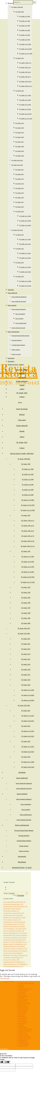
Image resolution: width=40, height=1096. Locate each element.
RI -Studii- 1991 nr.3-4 (25, 67)
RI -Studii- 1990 (19, 11)
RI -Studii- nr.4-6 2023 (25, 272)
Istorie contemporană (13, 331)
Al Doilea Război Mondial (18, 345)
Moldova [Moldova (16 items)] (21, 944)
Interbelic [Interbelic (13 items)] (12, 928)
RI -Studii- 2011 (19, 169)
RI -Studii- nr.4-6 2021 (25, 244)
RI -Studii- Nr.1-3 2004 (25, 281)
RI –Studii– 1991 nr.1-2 (25, 63)
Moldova (21, 1025)
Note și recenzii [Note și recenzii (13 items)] (19, 948)
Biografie (21, 985)
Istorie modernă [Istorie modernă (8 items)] (13, 937)
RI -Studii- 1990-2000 (17, 7)
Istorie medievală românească (19, 297)
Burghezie (21, 987)
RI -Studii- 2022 (19, 248)
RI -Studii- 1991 (19, 58)
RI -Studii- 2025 (22, 393)
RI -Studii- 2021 (19, 234)
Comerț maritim (23, 990)
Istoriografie (11, 358)
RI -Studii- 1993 (19, 123)
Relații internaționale (24, 1038)
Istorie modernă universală (18, 328)
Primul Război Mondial (25, 1029)
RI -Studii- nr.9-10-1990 (25, 49)
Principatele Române (24, 1031)
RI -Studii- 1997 (19, 142)
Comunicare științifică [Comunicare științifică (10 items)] (13, 913)
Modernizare (22, 1023)
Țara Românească (23, 1044)
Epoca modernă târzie (20, 323)
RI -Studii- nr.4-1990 (24, 30)
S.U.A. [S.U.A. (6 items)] (7, 960)
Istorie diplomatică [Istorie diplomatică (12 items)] (12, 933)
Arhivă (22, 389)
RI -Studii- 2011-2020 (17, 165)
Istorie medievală (12, 293)
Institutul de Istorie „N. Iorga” (22, 867)
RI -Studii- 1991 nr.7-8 (25, 76)
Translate (18, 895)
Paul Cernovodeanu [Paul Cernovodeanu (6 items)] (12, 951)
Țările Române (22, 1045)
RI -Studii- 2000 (19, 155)
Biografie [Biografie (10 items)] (8, 908)
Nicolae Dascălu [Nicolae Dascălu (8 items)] (11, 946)
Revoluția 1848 (22, 1042)
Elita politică (22, 992)
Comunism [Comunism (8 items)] (8, 915)
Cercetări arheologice (24, 989)
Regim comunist (16, 349)
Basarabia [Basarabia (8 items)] (22, 906)
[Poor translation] (7, 1062)
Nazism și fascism (16, 354)
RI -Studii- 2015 (19, 188)
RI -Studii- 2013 (19, 179)
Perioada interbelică (17, 340)
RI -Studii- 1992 (19, 90)
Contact (22, 397)
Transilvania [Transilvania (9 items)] (9, 962)
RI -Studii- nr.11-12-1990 (25, 53)
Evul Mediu (21, 998)
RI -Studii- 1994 (19, 128)
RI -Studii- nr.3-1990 (24, 25)
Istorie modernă (12, 305)
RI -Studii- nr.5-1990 (24, 35)
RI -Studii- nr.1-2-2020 (25, 216)
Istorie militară (22, 1011)
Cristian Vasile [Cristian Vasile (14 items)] (13, 920)
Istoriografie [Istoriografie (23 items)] (18, 940)
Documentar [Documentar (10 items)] (9, 922)
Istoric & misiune (22, 370)
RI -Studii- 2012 (19, 174)
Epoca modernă (19, 318)
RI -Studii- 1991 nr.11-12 (25, 86)
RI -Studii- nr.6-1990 (24, 39)
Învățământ (21, 1016)
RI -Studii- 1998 (19, 146)
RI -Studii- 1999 (19, 151)
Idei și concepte (23, 1007)
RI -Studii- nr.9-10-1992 (25, 114)
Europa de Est (22, 1001)
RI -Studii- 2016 (19, 193)
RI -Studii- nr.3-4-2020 (25, 220)
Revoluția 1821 (22, 1040)
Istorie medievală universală (19, 301)
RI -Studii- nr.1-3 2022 (25, 253)
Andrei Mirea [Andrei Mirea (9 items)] (9, 906)
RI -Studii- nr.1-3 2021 (25, 239)
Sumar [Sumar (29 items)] (15, 960)
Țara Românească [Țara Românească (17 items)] (14, 966)
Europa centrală (23, 1000)
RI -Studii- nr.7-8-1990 (25, 44)
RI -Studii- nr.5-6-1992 (25, 104)
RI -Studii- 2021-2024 (17, 230)
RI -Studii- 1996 (19, 137)
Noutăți (22, 385)
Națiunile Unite (22, 1027)
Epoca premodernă (20, 314)
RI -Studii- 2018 (19, 197)
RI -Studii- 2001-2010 (17, 160)
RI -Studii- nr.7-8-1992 (25, 109)
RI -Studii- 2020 (19, 211)
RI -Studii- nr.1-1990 (24, 16)
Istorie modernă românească (19, 309)
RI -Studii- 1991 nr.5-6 (25, 72)
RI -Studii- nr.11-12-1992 (25, 118)
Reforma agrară (23, 1034)
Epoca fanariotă (23, 996)
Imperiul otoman (23, 1009)
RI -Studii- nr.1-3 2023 (25, 267)
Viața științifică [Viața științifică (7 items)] (10, 964)
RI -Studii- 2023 (19, 262)
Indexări (22, 374)
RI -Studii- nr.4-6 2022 (25, 258)
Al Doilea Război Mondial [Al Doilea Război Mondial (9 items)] (14, 902)
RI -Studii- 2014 (19, 183)
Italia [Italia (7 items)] (6, 942)
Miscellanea (11, 361)
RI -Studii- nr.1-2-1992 (25, 95)
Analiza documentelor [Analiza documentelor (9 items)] (13, 904)
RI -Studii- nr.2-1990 (24, 21)
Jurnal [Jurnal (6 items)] (14, 942)
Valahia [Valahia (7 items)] (20, 962)
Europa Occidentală (24, 1003)
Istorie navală (22, 1012)
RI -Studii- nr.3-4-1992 (25, 100)
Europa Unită (22, 1005)
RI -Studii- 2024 (19, 276)
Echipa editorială (22, 381)
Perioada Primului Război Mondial (20, 335)
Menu (20, 402)
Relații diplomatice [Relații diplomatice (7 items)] (14, 957)
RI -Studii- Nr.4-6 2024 (25, 286)
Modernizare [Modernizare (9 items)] (9, 944)
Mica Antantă (22, 1020)
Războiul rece (22, 1033)
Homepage (4, 978)
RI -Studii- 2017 (19, 202)
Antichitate (11, 289)
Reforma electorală (24, 1036)
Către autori (22, 377)
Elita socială (21, 994)
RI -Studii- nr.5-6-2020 (25, 225)
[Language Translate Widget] (15, 893)
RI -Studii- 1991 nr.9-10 (25, 81)
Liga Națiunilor (22, 1018)
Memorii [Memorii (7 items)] (22, 942)
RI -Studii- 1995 (19, 132)
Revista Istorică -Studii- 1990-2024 (22, 453)
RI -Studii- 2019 (19, 207)
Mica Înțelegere (23, 1022)
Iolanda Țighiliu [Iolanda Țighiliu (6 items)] (16, 931)
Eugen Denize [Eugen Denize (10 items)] (14, 924)
